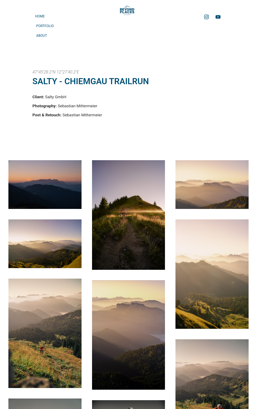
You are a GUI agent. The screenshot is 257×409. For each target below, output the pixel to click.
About (41, 36)
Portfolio (45, 26)
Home (40, 16)
